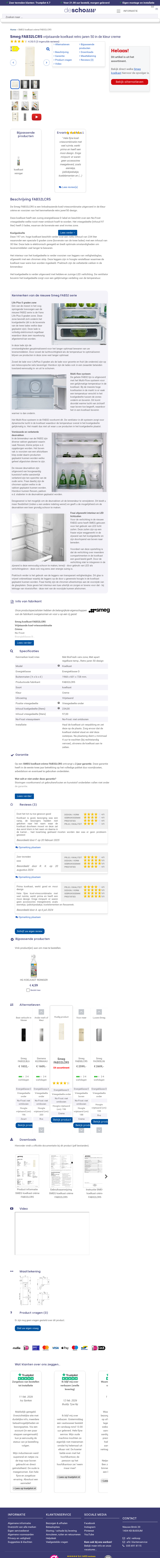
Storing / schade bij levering (61, 1530)
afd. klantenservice (137, 1541)
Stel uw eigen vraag (28, 1328)
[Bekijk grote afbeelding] (48, 49)
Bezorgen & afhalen (57, 1523)
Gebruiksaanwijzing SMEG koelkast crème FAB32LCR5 (61, 1177)
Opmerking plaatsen (30, 847)
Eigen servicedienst (18, 1530)
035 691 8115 (133, 1545)
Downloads (87, 52)
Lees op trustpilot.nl (25, 1488)
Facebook (89, 1523)
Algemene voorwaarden (21, 1534)
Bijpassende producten (86, 46)
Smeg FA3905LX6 (99, 1060)
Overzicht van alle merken (22, 1526)
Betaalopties (53, 1526)
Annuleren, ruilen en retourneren (63, 1534)
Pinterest (89, 1530)
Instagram (89, 1526)
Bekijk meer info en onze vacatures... (98, 1545)
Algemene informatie (19, 1523)
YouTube (89, 1534)
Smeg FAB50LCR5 (81, 1060)
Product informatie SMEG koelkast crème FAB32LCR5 (27, 1177)
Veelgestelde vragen (57, 1541)
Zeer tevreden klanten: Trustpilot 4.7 (29, 2)
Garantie (60, 55)
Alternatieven (62, 44)
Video (58, 63)
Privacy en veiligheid (19, 1538)
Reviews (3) (87, 59)
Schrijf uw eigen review (29, 931)
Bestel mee (33, 990)
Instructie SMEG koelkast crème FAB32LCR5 (95, 1177)
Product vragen (63, 59)
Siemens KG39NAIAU (41, 1060)
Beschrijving (62, 52)
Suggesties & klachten (20, 1541)
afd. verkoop (133, 1538)
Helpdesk (51, 1538)
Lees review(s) (70, 187)
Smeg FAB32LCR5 (61, 1060)
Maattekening (88, 55)
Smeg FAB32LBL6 (24, 1060)
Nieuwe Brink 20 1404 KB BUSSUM (140, 1524)
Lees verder (24, 642)
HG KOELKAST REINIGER (34, 979)
